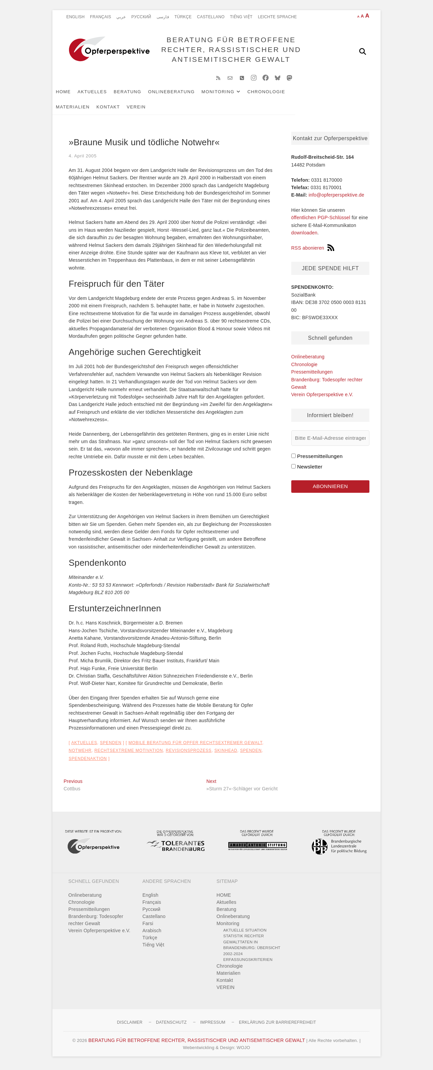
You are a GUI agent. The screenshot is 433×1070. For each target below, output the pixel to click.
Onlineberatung (182, 95)
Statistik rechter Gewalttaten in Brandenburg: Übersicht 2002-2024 (251, 948)
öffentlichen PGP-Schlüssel (320, 221)
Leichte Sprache (277, 17)
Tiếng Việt (241, 17)
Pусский (141, 17)
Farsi (147, 926)
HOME (74, 95)
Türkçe (183, 17)
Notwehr (80, 753)
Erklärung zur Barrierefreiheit (277, 1025)
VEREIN (106, 110)
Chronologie (277, 95)
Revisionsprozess (189, 753)
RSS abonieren (313, 251)
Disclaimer (129, 1025)
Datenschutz (171, 1025)
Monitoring (229, 95)
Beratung (139, 95)
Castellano (210, 17)
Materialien (320, 95)
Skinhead (225, 753)
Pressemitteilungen (312, 375)
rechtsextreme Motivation (128, 753)
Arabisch (151, 934)
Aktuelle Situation (245, 933)
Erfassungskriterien (248, 963)
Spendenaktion (88, 762)
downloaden (304, 236)
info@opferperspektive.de (336, 198)
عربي (121, 17)
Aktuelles (103, 95)
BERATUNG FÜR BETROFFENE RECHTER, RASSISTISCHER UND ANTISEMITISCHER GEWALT (229, 51)
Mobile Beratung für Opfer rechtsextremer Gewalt (195, 746)
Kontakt (79, 110)
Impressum (212, 1025)
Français (100, 17)
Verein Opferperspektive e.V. (322, 398)
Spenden (110, 746)
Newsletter (309, 470)
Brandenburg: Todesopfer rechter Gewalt (95, 923)
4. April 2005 (83, 159)
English (75, 17)
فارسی (163, 17)
